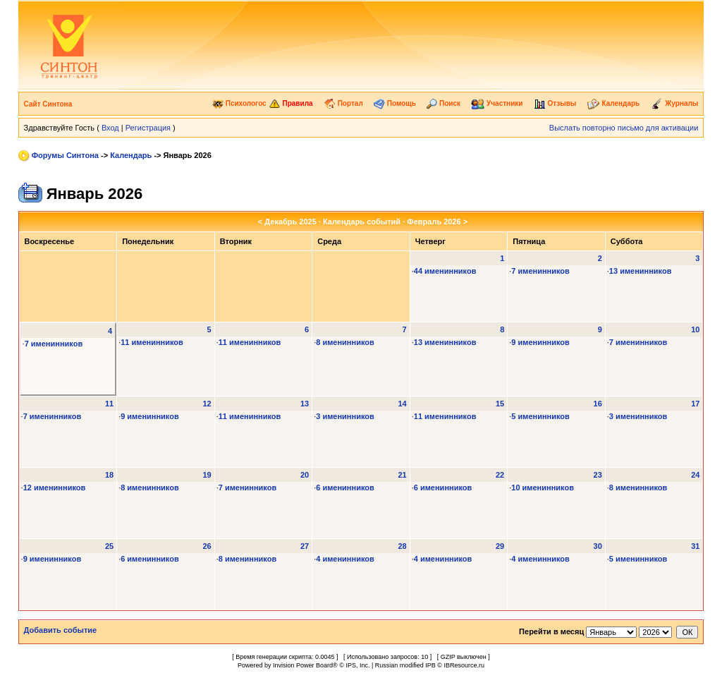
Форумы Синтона (65, 155)
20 (304, 475)
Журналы (675, 103)
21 (402, 475)
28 (402, 546)
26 (206, 546)
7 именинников (540, 271)
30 (598, 546)
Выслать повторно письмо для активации (624, 127)
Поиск (443, 103)
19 (206, 475)
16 (598, 403)
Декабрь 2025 (290, 221)
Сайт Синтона (48, 104)
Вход (110, 127)
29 (500, 546)
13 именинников (640, 271)
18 (109, 475)
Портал (343, 103)
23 (598, 475)
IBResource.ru (463, 665)
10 (695, 329)
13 (304, 403)
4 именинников (345, 559)
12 (206, 403)
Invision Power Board (303, 665)
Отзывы (555, 103)
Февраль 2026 (433, 221)
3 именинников (345, 416)
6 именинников (345, 487)
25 (109, 546)
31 (695, 546)
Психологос (239, 103)
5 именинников (540, 416)
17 (695, 403)
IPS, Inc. (357, 665)
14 (402, 403)
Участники (496, 103)
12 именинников (54, 487)
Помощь (395, 103)
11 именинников (152, 342)
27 (304, 546)
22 (500, 475)
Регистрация (148, 127)
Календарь (613, 103)
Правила (291, 103)
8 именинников (345, 342)
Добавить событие (60, 630)
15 (500, 403)
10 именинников (542, 487)
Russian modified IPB (405, 665)
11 (109, 403)
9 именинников (540, 342)
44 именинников (445, 271)
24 (695, 475)
